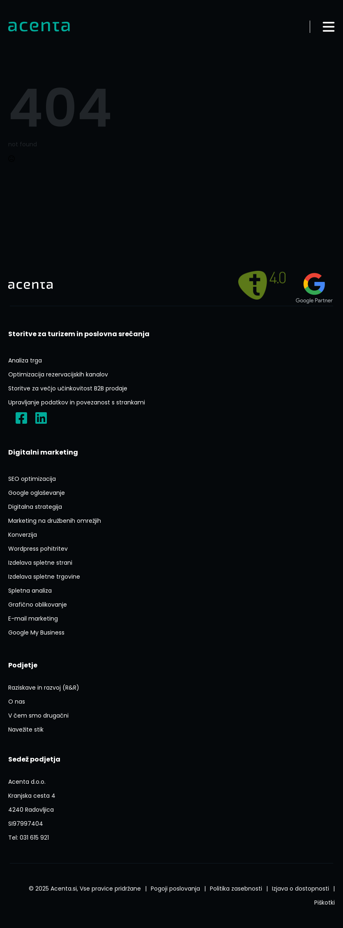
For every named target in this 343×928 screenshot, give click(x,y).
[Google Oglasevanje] (36, 493)
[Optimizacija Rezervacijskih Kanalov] (58, 374)
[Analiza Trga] (25, 360)
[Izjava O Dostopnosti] (300, 888)
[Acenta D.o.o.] (41, 418)
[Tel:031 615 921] (28, 838)
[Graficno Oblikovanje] (37, 604)
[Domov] (39, 27)
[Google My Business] (36, 632)
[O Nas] (16, 701)
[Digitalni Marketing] (43, 452)
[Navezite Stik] (26, 729)
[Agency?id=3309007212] (314, 285)
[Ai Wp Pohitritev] (38, 549)
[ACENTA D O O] (25, 824)
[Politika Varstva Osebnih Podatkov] (236, 888)
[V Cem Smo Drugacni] (38, 715)
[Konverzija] (22, 535)
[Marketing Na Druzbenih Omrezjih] (54, 521)
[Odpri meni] (328, 27)
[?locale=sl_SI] (21, 418)
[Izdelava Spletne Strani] (40, 563)
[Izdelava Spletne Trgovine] (44, 577)
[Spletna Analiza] (30, 591)
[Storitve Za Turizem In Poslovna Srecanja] (79, 334)
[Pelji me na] (261, 285)
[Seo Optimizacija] (32, 479)
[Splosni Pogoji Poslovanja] (175, 888)
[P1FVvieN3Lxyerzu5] (31, 803)
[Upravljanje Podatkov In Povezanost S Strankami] (76, 402)
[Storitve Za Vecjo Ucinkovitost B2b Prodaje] (67, 388)
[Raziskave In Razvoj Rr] (43, 688)
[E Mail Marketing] (33, 618)
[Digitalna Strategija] (35, 507)
